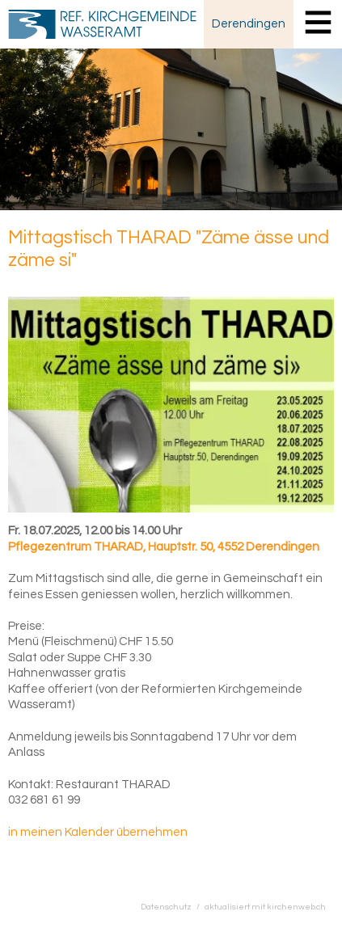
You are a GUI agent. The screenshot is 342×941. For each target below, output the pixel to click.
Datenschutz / (173, 906)
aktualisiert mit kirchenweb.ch (265, 906)
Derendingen (248, 24)
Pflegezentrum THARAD (163, 547)
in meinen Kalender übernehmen (98, 832)
